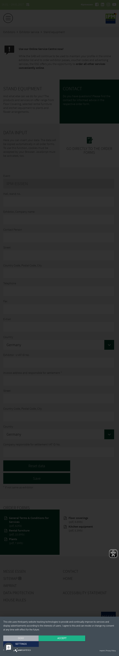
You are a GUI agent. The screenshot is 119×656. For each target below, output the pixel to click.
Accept (59, 644)
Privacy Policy (111, 651)
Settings (99, 644)
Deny (20, 644)
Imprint (102, 651)
